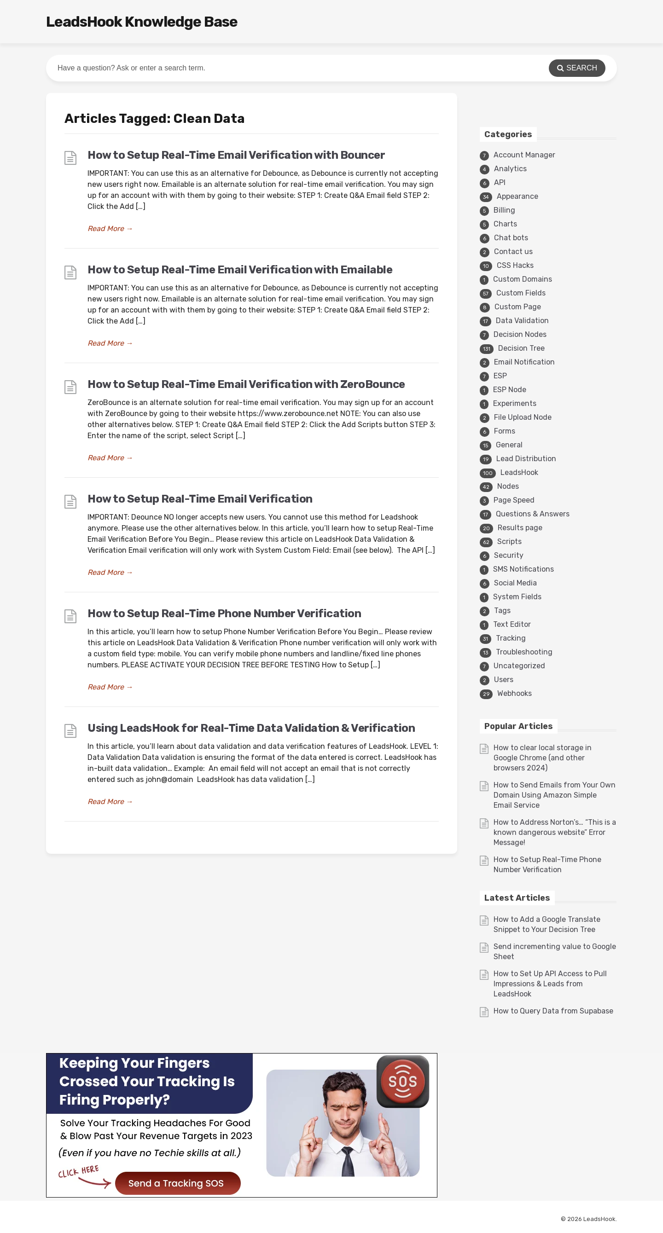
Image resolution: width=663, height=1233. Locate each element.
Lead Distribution (526, 458)
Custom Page (517, 306)
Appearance (517, 196)
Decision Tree (521, 348)
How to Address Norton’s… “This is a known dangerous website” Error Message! (555, 832)
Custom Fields (521, 293)
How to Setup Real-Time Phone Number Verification (224, 613)
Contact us (513, 251)
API (500, 182)
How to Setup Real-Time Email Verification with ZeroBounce (246, 384)
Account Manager (524, 155)
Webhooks (514, 693)
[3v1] (241, 1195)
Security (508, 555)
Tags (502, 610)
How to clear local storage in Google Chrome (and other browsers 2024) (543, 757)
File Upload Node (523, 417)
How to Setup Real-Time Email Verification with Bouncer (236, 155)
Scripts (509, 541)
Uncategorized (519, 665)
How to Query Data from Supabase (553, 1011)
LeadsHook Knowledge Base (142, 21)
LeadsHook (519, 472)
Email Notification (524, 362)
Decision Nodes (520, 334)
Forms (504, 431)
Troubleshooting (524, 652)
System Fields (517, 596)
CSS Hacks (515, 265)
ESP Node (509, 389)
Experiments (514, 403)
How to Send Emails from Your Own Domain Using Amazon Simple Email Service (555, 795)
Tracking (511, 638)
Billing (504, 210)
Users (503, 679)
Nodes (508, 486)
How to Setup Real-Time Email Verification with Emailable (239, 269)
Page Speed (514, 500)
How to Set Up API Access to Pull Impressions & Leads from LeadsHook (550, 983)
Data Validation (522, 320)
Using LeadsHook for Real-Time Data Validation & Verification (251, 728)
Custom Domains (522, 279)
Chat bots (511, 237)
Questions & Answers (533, 513)
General (509, 444)
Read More (110, 228)
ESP (500, 375)
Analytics (510, 168)
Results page (520, 527)
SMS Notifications (523, 569)
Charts (505, 224)
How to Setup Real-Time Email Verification (200, 498)
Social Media (515, 583)
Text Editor (512, 624)
